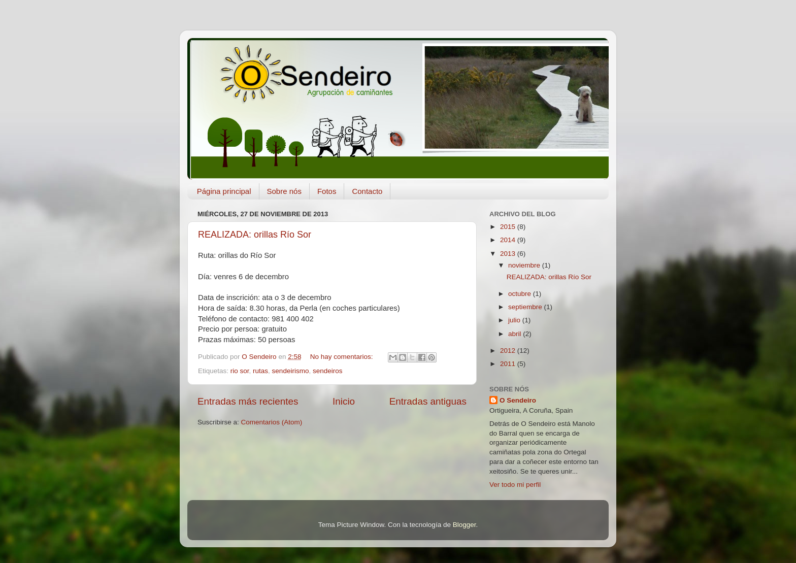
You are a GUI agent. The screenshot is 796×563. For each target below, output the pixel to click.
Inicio (344, 401)
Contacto (367, 191)
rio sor (239, 371)
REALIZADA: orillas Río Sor (254, 234)
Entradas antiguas (428, 401)
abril (515, 334)
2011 (508, 364)
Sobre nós (284, 191)
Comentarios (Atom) (272, 422)
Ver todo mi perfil (515, 484)
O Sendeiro (518, 400)
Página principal (224, 191)
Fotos (327, 191)
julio (515, 320)
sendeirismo (290, 371)
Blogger (464, 524)
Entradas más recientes (247, 401)
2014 (508, 240)
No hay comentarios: (342, 356)
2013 (508, 253)
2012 (508, 350)
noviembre (525, 265)
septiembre (526, 307)
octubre (520, 293)
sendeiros (328, 371)
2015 (508, 226)
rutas (260, 371)
